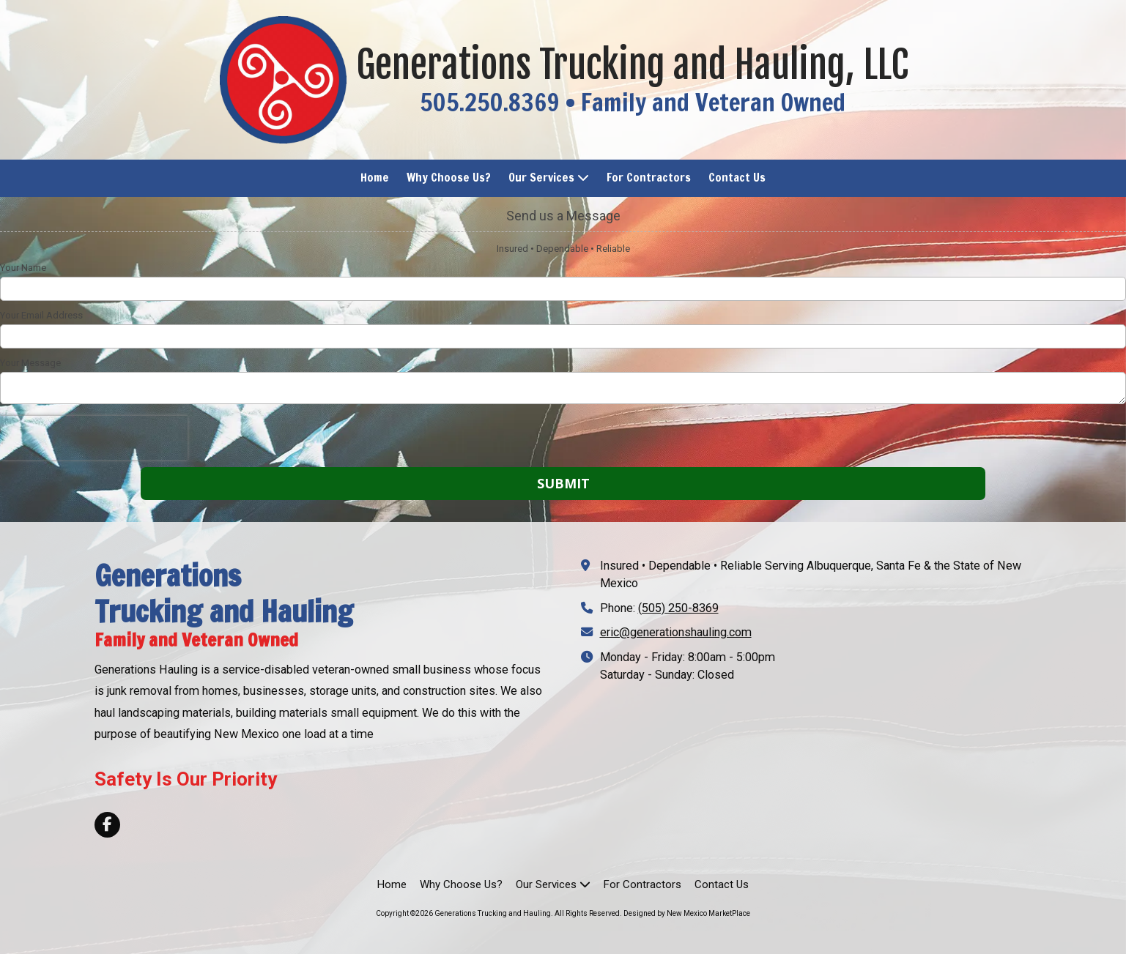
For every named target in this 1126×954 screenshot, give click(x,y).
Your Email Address (41, 315)
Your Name (23, 267)
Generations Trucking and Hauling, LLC (632, 65)
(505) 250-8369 (678, 608)
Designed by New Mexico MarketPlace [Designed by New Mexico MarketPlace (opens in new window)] (686, 913)
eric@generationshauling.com (676, 632)
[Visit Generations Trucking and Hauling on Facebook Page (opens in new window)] (107, 825)
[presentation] (94, 438)
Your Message (30, 362)
